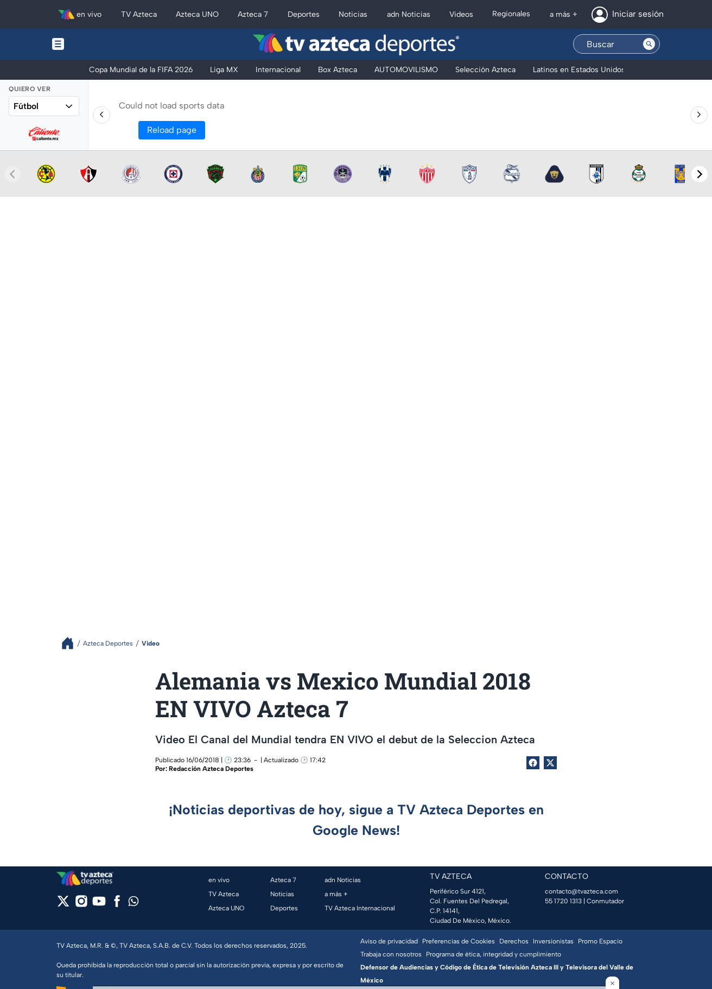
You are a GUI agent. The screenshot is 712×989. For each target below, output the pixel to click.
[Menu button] (95, 44)
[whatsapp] (133, 903)
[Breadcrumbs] (72, 643)
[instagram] (81, 904)
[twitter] (63, 904)
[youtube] (99, 904)
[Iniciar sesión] (628, 15)
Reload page (171, 130)
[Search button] (649, 44)
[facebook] (117, 904)
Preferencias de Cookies (458, 941)
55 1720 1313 (563, 901)
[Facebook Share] (532, 762)
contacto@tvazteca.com (581, 891)
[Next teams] (699, 174)
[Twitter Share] (550, 762)
